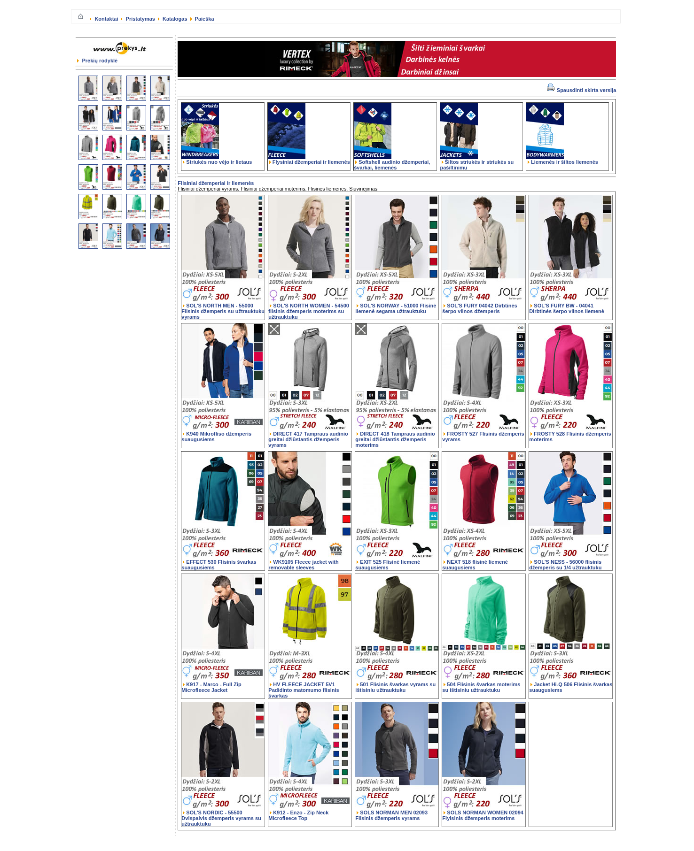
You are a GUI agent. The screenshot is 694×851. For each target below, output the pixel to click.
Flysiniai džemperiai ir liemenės (309, 159)
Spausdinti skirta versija (581, 90)
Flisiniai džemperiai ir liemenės (216, 183)
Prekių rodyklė (97, 60)
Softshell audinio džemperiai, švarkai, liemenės (392, 162)
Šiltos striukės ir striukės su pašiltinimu (477, 162)
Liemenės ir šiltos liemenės (562, 159)
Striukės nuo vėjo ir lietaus (216, 159)
